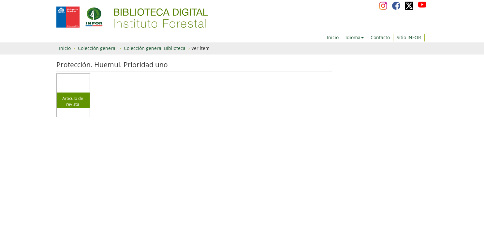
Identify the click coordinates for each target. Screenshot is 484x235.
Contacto (380, 37)
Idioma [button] (354, 37)
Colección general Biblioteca (154, 48)
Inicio (333, 37)
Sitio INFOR (409, 37)
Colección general (97, 48)
